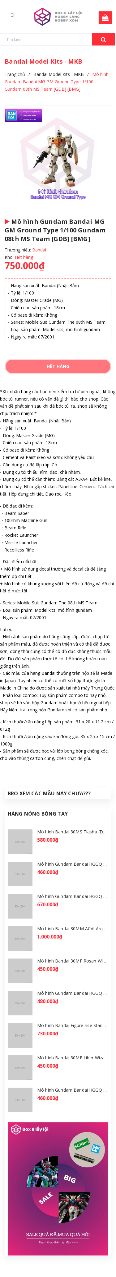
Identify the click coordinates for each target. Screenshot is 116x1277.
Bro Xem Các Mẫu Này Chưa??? (49, 793)
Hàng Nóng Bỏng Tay (38, 813)
